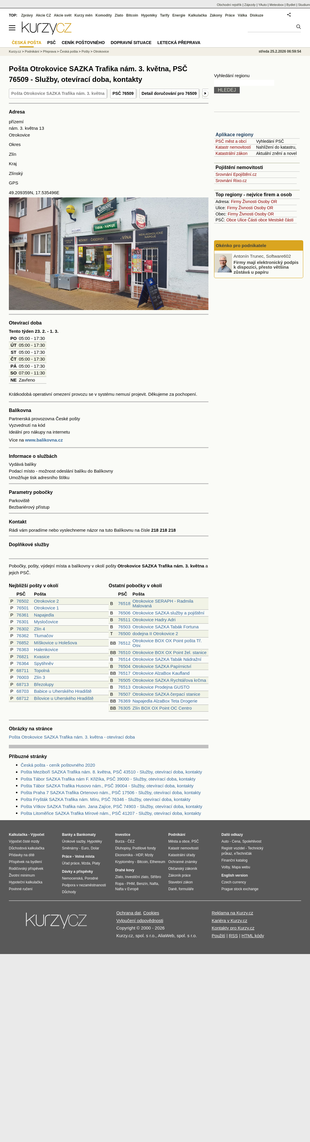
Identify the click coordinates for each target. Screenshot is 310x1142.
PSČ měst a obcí (231, 141)
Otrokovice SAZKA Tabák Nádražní (167, 659)
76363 (23, 649)
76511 (124, 619)
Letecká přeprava (178, 42)
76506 (124, 612)
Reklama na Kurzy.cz (232, 912)
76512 (124, 642)
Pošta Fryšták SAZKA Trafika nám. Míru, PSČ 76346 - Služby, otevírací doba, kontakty (105, 799)
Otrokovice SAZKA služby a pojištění (168, 612)
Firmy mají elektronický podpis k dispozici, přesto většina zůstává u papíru (266, 266)
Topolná (42, 670)
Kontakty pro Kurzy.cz (233, 927)
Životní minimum (22, 875)
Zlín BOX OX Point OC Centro (162, 707)
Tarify (164, 15)
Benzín (142, 884)
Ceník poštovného (83, 42)
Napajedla (44, 614)
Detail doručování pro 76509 (169, 93)
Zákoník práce (179, 875)
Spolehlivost (252, 841)
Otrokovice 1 (46, 607)
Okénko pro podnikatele (241, 245)
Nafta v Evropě (126, 889)
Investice (122, 835)
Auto (225, 841)
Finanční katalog (234, 860)
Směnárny (70, 848)
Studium (304, 5)
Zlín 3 (39, 677)
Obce (231, 220)
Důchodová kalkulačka (26, 848)
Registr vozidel (233, 848)
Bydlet (291, 5)
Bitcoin (132, 15)
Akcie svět (62, 15)
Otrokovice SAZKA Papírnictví (162, 666)
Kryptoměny (124, 862)
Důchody (69, 892)
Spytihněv (43, 663)
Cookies (151, 912)
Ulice (242, 220)
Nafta (154, 884)
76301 (23, 621)
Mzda (85, 863)
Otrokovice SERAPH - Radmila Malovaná (163, 603)
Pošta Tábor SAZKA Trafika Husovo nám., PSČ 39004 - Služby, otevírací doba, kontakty (107, 785)
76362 (23, 635)
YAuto (262, 5)
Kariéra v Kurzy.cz (229, 920)
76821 (23, 656)
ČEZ (131, 841)
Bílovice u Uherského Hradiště (64, 698)
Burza (119, 841)
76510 (124, 652)
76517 (124, 673)
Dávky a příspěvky (77, 872)
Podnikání (32, 51)
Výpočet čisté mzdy (24, 841)
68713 (23, 684)
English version (234, 875)
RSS (233, 935)
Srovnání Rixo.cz (231, 180)
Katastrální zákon (231, 153)
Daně (172, 889)
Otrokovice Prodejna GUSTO (161, 687)
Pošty (85, 51)
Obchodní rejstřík (229, 5)
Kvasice (42, 656)
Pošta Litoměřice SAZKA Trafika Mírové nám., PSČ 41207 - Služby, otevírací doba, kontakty (111, 813)
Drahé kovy (124, 870)
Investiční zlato (136, 877)
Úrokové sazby (73, 841)
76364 (23, 663)
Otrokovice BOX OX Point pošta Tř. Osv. (167, 643)
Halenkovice (46, 649)
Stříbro (155, 877)
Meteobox (277, 5)
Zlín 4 (39, 628)
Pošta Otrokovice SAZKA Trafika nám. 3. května (58, 93)
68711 (23, 670)
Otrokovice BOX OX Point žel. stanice (170, 652)
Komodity (103, 15)
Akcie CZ (43, 15)
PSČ (51, 42)
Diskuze (256, 15)
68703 (23, 691)
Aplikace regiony (234, 134)
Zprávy (27, 15)
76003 (23, 677)
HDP (139, 855)
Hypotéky (149, 15)
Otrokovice (101, 51)
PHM (131, 884)
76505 (124, 680)
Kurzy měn (83, 15)
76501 (23, 607)
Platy (96, 863)
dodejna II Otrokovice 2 (155, 633)
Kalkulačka (197, 15)
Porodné (91, 878)
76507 (124, 694)
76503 (124, 626)
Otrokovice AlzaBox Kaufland (161, 673)
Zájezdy (250, 5)
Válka (242, 15)
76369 (124, 700)
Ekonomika (124, 855)
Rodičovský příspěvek (26, 869)
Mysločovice (46, 621)
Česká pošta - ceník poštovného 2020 (58, 765)
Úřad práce (70, 863)
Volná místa (84, 856)
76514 (124, 659)
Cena (236, 841)
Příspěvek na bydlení (25, 862)
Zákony (216, 15)
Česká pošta (69, 51)
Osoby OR (267, 201)
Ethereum (157, 862)
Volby (225, 867)
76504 (124, 666)
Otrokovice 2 (46, 601)
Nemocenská (72, 878)
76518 (124, 603)
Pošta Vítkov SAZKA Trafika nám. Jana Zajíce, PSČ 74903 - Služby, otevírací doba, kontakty (111, 806)
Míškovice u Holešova (55, 642)
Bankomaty (86, 835)
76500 (124, 633)
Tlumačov (43, 635)
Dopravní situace (131, 42)
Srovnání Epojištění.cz (236, 174)
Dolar (95, 848)
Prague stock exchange (239, 889)
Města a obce (179, 841)
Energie (178, 15)
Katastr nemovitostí (233, 147)
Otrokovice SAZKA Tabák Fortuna (166, 626)
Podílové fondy (144, 848)
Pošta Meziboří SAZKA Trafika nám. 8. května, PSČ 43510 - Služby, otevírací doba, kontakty (111, 771)
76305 (124, 707)
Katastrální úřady (181, 855)
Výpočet (37, 835)
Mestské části (280, 220)
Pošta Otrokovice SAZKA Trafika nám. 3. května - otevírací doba (72, 736)
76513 (124, 687)
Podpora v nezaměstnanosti (84, 885)
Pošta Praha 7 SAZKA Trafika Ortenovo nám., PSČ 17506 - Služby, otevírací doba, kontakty (111, 792)
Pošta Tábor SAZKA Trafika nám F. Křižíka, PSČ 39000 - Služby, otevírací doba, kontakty (108, 778)
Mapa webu (241, 867)
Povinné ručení (20, 889)
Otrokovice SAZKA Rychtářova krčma (169, 680)
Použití (218, 935)
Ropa (119, 884)
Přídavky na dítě (22, 855)
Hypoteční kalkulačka (25, 882)
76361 (23, 614)
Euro (85, 848)
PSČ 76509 (123, 93)
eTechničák (243, 853)
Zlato (119, 15)
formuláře (186, 889)
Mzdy (149, 855)
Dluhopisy (122, 848)
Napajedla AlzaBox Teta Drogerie (165, 700)
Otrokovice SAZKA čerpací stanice (166, 694)
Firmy (236, 201)
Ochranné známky (182, 862)
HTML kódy (253, 935)
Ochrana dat (128, 912)
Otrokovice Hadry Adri (154, 619)
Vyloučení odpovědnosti (139, 920)
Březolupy (44, 684)
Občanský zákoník (182, 869)
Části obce (257, 220)
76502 (23, 601)
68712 (23, 698)
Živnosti (249, 201)
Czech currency (233, 882)
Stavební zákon (180, 882)
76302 (23, 628)
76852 (23, 642)
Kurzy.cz (15, 51)
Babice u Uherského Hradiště (63, 691)
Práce (230, 15)
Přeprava (49, 51)
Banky (67, 835)
